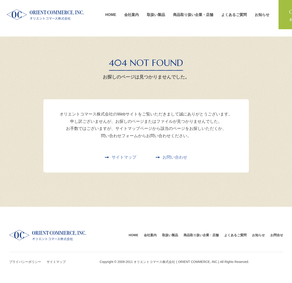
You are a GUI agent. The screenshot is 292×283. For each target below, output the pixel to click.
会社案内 (131, 15)
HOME (110, 15)
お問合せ (276, 235)
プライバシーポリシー (25, 262)
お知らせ (262, 15)
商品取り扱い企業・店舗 (193, 15)
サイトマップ (56, 262)
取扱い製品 (156, 15)
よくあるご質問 (234, 15)
